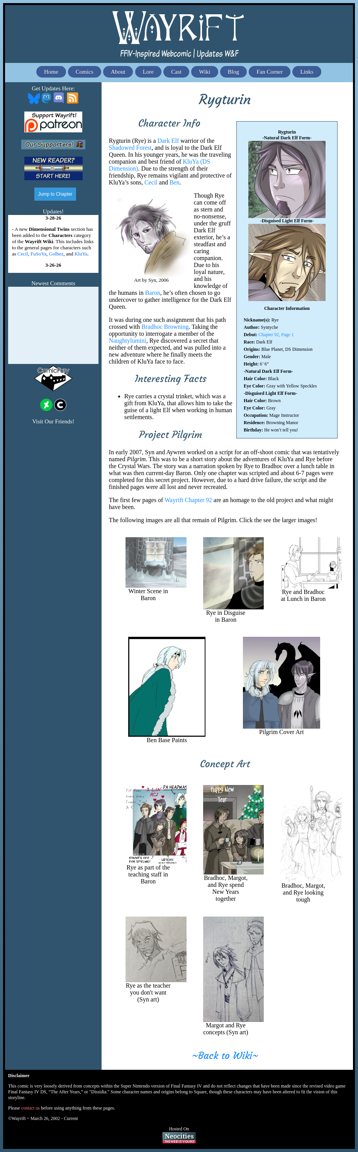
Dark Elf (169, 140)
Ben (175, 182)
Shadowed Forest (130, 147)
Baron (152, 292)
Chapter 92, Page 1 (276, 334)
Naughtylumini (127, 340)
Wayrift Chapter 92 (188, 500)
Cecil (151, 182)
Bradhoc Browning (164, 326)
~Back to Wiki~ (225, 1056)
